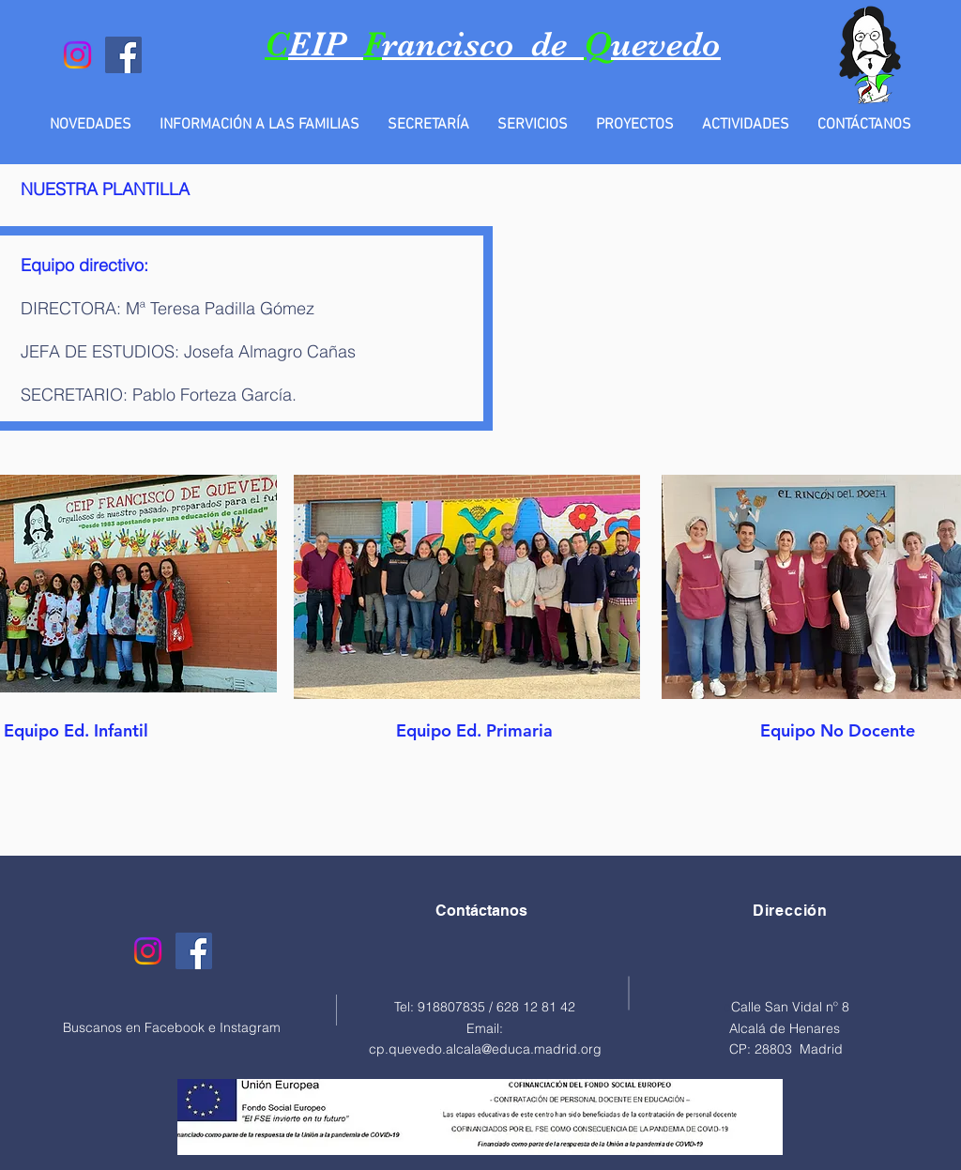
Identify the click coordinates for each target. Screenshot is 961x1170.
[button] (259, 124)
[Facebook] (123, 55)
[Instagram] (77, 55)
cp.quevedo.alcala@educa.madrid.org (485, 1049)
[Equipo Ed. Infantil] (75, 730)
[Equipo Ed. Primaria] (474, 730)
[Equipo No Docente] (837, 730)
